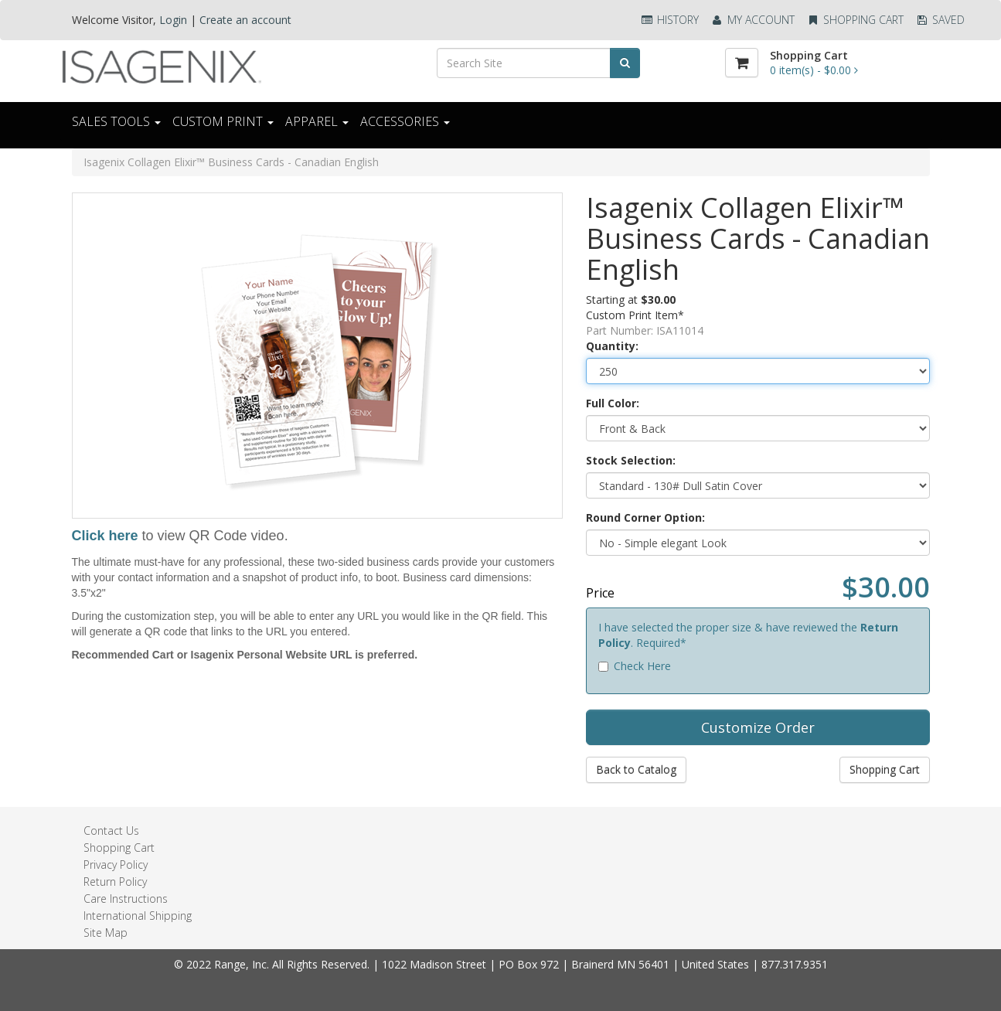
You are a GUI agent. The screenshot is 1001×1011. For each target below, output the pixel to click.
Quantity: (612, 346)
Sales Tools (116, 121)
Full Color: (612, 403)
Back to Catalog (636, 769)
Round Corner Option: (645, 517)
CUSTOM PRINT (223, 121)
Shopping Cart (855, 19)
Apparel (317, 121)
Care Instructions (125, 898)
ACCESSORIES (405, 121)
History (669, 19)
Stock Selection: (631, 460)
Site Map (105, 932)
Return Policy (115, 881)
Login (173, 19)
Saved (940, 19)
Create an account (245, 19)
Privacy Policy (115, 864)
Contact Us (111, 830)
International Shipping (137, 915)
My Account (752, 19)
